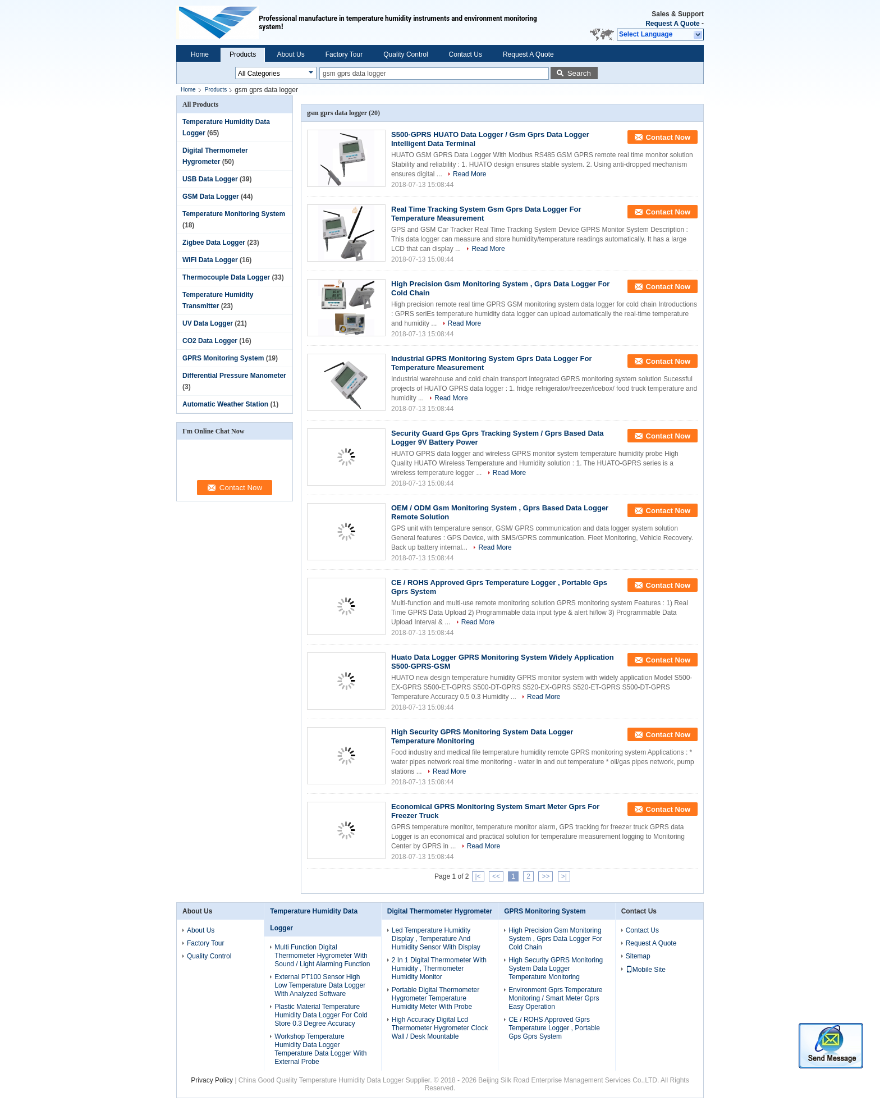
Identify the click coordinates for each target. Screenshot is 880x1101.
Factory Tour (344, 54)
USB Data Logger (210, 179)
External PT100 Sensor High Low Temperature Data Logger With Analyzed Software (319, 985)
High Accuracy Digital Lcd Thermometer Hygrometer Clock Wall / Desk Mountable (440, 1028)
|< (478, 876)
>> (545, 876)
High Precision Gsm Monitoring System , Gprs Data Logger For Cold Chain (555, 938)
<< (496, 876)
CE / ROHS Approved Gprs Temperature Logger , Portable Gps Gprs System (554, 1028)
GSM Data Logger (210, 196)
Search (579, 73)
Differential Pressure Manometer (234, 376)
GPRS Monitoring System (223, 358)
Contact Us (465, 54)
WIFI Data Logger (210, 260)
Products (243, 54)
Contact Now (668, 137)
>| (564, 876)
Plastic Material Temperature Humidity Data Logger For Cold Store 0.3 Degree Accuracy (320, 1015)
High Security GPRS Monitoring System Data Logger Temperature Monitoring (555, 968)
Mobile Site (646, 970)
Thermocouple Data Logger (226, 277)
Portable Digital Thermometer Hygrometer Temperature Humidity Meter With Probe (436, 998)
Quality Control (405, 54)
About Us (290, 54)
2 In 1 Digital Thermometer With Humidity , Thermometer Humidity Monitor (439, 968)
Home (200, 54)
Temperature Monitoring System (233, 214)
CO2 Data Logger (209, 341)
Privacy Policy (212, 1080)
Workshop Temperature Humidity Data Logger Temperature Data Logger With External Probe (320, 1049)
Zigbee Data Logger (213, 242)
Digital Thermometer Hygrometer (439, 911)
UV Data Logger (207, 323)
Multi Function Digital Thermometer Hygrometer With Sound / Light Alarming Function (322, 955)
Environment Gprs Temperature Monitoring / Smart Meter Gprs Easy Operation (555, 998)
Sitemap (638, 956)
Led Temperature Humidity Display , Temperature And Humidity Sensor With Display (436, 938)
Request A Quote (672, 24)
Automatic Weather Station (225, 404)
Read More (469, 174)
